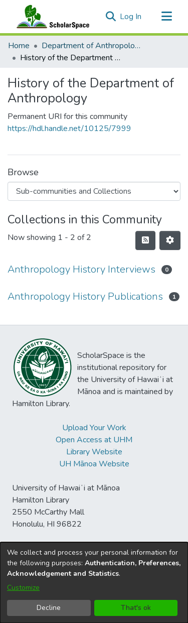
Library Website (94, 451)
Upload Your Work (94, 427)
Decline (49, 607)
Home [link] (19, 45)
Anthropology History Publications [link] (85, 296)
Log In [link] (131, 16)
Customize (23, 587)
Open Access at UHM (94, 439)
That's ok (136, 607)
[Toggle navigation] (166, 16)
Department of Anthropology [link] (92, 45)
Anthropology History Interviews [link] (81, 269)
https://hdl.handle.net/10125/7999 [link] (69, 128)
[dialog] (94, 582)
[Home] (51, 16)
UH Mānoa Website (94, 463)
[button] (110, 17)
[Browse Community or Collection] (94, 191)
